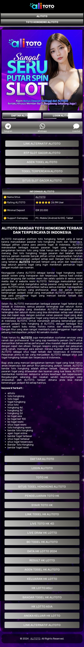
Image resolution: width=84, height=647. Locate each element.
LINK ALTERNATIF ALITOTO (42, 143)
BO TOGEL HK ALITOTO (42, 542)
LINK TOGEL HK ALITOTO (42, 514)
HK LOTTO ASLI (42, 588)
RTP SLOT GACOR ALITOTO (42, 153)
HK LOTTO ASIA (42, 606)
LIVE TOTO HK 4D (42, 523)
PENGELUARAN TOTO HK (42, 495)
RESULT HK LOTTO (42, 560)
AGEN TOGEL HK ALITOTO (42, 569)
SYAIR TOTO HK (42, 505)
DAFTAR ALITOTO (42, 459)
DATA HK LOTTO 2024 (42, 551)
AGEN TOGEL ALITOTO (42, 162)
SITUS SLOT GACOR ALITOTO (42, 180)
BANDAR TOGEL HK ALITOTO (42, 597)
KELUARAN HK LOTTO (42, 579)
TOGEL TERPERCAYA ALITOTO (42, 171)
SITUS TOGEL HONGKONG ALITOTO (42, 486)
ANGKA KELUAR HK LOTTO (42, 615)
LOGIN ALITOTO (42, 468)
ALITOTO (40, 197)
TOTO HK (42, 477)
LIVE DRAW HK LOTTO (42, 532)
